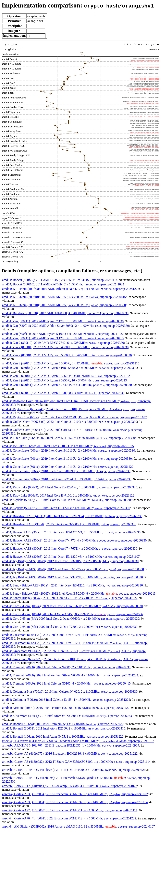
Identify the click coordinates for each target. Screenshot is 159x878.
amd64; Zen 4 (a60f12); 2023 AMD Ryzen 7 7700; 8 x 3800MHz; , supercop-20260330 (63, 393)
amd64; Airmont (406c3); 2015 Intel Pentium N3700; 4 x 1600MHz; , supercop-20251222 (65, 707)
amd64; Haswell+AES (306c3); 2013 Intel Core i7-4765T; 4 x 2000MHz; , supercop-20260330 (69, 548)
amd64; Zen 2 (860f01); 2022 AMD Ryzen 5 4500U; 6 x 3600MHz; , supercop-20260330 (65, 347)
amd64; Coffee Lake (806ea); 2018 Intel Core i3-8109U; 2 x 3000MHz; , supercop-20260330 (66, 471)
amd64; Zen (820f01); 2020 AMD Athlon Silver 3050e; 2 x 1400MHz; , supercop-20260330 (65, 325)
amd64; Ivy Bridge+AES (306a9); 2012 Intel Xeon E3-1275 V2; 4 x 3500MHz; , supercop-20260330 (73, 569)
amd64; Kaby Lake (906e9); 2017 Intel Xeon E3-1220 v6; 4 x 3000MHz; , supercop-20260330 (69, 487)
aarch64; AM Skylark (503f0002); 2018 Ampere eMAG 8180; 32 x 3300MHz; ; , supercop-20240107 (78, 826)
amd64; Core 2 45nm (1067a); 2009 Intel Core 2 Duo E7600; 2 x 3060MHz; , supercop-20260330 (72, 606)
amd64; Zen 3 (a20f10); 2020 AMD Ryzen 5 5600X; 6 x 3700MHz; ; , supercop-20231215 (70, 363)
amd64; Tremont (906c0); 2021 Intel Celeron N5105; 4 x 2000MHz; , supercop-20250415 (66, 683)
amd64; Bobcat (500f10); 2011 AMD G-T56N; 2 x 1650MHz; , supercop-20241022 (63, 284)
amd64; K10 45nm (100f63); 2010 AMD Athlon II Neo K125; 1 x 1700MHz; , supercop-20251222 (70, 289)
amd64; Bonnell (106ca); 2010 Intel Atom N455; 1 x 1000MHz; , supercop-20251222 (62, 736)
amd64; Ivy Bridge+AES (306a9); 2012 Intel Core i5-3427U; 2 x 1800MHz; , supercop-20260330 (72, 577)
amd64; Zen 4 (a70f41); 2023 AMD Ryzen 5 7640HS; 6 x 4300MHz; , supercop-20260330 (67, 385)
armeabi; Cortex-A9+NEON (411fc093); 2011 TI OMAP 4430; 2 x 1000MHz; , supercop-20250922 (73, 769)
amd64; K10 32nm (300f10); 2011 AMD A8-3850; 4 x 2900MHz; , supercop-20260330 (64, 305)
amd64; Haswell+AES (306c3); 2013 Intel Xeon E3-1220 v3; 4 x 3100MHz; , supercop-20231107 (71, 556)
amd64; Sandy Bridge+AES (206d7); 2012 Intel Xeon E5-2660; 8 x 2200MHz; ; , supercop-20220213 (79, 593)
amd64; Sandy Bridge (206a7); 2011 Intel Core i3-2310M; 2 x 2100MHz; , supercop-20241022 (69, 598)
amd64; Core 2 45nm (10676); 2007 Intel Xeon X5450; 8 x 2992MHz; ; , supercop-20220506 (72, 614)
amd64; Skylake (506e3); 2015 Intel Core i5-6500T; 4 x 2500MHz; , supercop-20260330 (66, 500)
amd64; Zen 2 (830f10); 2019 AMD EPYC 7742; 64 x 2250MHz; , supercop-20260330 (63, 342)
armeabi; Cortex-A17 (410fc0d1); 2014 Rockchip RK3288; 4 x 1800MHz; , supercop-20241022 (69, 786)
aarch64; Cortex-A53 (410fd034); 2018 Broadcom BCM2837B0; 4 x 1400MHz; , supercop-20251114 (75, 802)
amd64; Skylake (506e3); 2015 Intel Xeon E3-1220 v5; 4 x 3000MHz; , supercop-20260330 (66, 508)
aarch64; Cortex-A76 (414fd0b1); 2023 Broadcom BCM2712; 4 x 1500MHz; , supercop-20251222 (69, 818)
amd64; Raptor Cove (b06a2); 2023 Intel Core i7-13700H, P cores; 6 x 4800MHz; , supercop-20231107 (74, 417)
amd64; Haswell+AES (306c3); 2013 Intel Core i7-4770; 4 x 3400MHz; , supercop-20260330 (74, 540)
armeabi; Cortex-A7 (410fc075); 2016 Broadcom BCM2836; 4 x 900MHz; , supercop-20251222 (70, 753)
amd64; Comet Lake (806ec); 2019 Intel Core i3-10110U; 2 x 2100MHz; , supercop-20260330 (68, 450)
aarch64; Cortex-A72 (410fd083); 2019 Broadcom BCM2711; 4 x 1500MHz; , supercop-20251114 (69, 810)
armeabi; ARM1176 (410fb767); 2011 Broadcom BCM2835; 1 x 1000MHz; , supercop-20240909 (70, 745)
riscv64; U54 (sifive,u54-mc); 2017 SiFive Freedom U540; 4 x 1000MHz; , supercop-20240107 (78, 741)
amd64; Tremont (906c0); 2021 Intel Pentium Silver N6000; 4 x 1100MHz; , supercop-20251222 (70, 675)
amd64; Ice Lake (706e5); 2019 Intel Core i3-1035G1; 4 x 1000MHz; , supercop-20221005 (68, 446)
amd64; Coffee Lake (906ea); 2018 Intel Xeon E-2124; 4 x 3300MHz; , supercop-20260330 (66, 479)
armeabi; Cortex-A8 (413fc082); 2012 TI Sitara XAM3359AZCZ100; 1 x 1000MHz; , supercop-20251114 (76, 761)
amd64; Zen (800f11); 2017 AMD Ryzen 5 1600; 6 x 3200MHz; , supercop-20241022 (63, 333)
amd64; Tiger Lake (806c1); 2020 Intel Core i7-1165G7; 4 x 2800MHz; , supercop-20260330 (68, 438)
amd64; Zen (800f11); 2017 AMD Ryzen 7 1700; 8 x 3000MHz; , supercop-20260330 (63, 321)
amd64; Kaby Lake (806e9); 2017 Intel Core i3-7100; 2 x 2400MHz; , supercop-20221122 (68, 495)
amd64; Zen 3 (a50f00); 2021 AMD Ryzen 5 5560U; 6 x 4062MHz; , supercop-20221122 (66, 376)
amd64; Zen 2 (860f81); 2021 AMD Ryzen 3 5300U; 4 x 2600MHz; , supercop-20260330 (67, 355)
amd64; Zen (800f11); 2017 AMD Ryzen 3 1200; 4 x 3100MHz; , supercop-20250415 (63, 338)
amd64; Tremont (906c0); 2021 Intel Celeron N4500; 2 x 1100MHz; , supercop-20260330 (66, 667)
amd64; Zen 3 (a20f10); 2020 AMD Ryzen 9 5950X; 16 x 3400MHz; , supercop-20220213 (64, 380)
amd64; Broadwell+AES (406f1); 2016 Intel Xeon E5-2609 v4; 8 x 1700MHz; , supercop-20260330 (72, 516)
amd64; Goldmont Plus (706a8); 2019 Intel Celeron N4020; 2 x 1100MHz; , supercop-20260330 (69, 691)
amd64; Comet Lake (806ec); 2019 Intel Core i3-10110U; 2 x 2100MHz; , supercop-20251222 (67, 466)
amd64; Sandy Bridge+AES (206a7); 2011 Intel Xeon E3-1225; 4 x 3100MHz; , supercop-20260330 (72, 585)
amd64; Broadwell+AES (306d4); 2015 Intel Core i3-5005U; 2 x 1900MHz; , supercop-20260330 (69, 524)
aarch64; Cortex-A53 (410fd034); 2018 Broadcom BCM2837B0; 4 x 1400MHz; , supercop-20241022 (75, 794)
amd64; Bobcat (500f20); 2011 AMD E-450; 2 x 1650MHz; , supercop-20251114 (60, 280)
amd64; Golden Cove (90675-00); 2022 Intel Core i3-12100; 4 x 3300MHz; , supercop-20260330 (69, 421)
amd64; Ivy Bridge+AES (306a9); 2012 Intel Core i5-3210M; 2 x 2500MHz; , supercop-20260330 (70, 561)
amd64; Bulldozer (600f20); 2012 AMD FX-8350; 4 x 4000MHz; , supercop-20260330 (65, 313)
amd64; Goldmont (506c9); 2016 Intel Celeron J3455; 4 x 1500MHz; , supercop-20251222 (66, 699)
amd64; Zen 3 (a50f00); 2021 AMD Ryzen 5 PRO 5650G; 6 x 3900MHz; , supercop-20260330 (69, 368)
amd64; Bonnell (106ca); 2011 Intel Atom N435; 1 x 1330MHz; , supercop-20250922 (62, 724)
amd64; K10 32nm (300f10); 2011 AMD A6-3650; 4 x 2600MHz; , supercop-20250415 (64, 297)
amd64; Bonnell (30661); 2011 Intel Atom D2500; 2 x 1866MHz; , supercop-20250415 (63, 728)
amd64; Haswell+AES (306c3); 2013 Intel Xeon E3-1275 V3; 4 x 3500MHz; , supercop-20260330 (71, 532)
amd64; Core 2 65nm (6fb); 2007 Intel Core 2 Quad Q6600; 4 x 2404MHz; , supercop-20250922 (70, 618)
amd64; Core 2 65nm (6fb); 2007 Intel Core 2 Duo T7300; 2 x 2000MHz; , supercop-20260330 (69, 626)
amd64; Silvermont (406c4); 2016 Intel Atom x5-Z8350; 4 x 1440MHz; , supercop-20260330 (67, 716)
